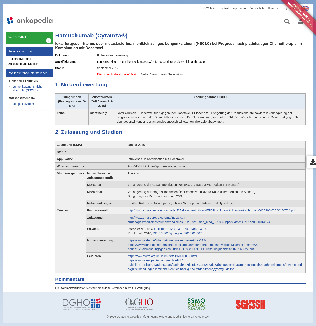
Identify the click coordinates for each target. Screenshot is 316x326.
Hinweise (273, 8)
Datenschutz (256, 8)
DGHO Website (206, 8)
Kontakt (224, 8)
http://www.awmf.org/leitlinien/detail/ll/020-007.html (162, 256)
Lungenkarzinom (23, 106)
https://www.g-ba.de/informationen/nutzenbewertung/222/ (167, 240)
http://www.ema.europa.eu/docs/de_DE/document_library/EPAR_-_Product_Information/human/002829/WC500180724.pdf (212, 210)
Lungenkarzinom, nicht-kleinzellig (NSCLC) (28, 90)
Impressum (239, 8)
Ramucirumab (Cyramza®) (91, 35)
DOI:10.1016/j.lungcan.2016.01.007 (177, 233)
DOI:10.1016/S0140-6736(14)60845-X (180, 229)
